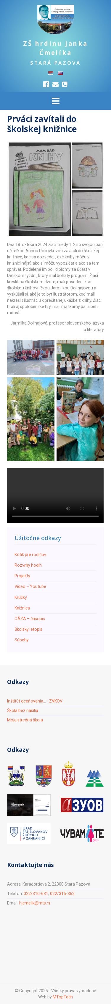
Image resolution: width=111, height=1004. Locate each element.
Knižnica (22, 608)
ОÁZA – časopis (30, 618)
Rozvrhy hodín (28, 565)
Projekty (22, 575)
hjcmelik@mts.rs (34, 903)
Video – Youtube (30, 586)
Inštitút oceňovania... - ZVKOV (34, 701)
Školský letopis (28, 629)
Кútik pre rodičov (30, 554)
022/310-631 (36, 893)
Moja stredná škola (25, 720)
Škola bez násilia (22, 710)
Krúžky (21, 597)
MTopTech (63, 997)
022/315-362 (62, 893)
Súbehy (22, 640)
